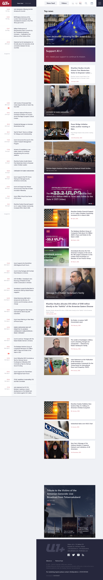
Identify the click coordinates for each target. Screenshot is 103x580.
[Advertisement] (24, 75)
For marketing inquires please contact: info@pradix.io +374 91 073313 (67, 572)
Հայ (73, 3)
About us (49, 561)
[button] (89, 204)
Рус (77, 3)
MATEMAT (56, 576)
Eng (80, 3)
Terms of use (59, 561)
